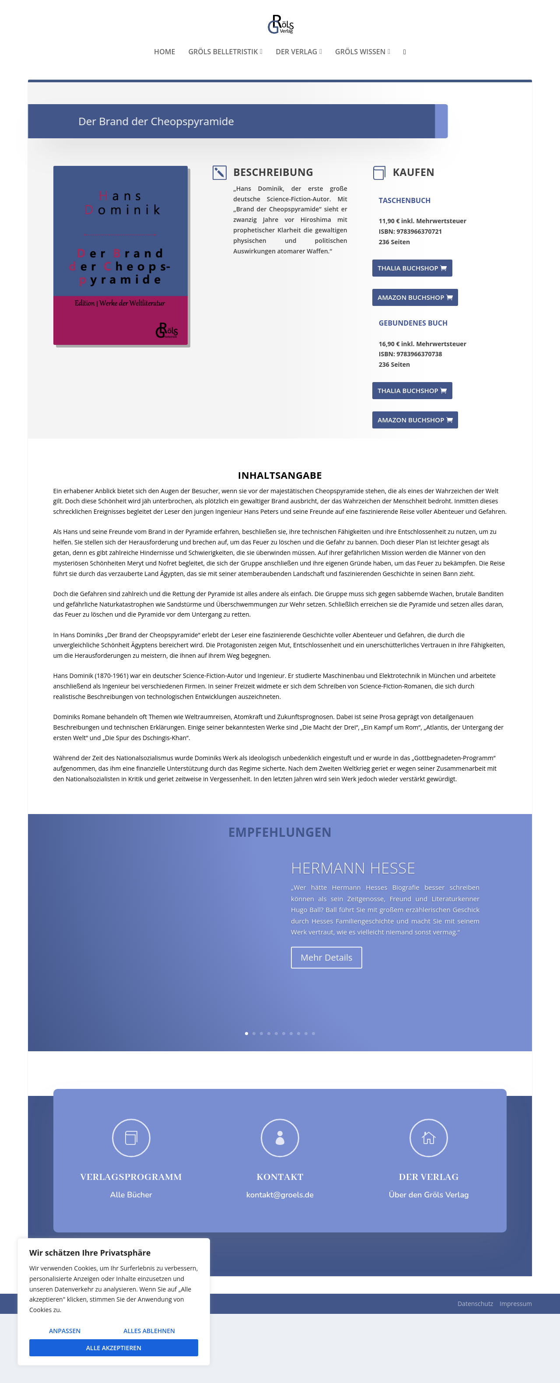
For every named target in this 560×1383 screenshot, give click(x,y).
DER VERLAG (429, 1246)
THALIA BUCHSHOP (408, 337)
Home (164, 105)
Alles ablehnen (149, 1331)
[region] (114, 1301)
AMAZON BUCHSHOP (411, 366)
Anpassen (64, 1331)
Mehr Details (326, 1042)
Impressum (516, 1373)
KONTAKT (279, 1246)
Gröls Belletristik (223, 105)
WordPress (184, 1373)
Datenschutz (475, 1373)
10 (313, 1102)
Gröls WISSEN (360, 105)
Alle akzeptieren (113, 1348)
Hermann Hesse (353, 952)
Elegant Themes (93, 1373)
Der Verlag (296, 105)
